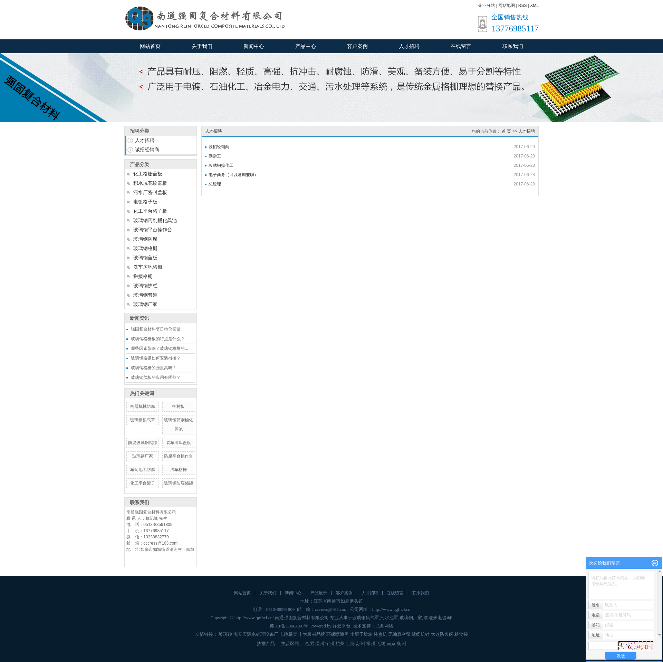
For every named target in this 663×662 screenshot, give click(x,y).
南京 (391, 643)
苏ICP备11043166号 (289, 626)
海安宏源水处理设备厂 (255, 634)
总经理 (215, 184)
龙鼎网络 (384, 626)
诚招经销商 (147, 149)
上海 (350, 643)
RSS (522, 5)
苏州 (360, 643)
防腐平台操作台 (178, 456)
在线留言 (461, 46)
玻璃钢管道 (145, 295)
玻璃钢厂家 (145, 304)
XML (534, 5)
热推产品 (266, 643)
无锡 (380, 643)
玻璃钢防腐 (145, 239)
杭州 (340, 643)
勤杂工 (215, 156)
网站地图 (506, 5)
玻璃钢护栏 (145, 285)
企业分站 (486, 5)
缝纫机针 (421, 634)
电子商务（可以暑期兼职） (233, 174)
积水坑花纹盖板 (150, 183)
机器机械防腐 (142, 406)
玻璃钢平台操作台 (152, 229)
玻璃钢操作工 (221, 165)
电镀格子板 (145, 201)
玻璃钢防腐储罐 (178, 483)
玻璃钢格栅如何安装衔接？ (156, 358)
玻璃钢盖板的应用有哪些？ (156, 377)
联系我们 (512, 46)
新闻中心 (253, 46)
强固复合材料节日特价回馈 (156, 329)
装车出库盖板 (178, 442)
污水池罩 (389, 617)
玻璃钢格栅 (145, 248)
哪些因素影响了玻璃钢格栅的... (159, 348)
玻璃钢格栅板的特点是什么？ (158, 338)
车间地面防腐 (142, 469)
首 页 (506, 131)
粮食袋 (461, 634)
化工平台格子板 (150, 211)
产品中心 (305, 46)
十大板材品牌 (311, 634)
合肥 (309, 643)
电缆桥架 (288, 634)
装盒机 (380, 634)
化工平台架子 (142, 483)
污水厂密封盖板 (150, 192)
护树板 (178, 406)
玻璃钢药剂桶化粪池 (155, 220)
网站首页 (150, 46)
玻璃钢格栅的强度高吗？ (153, 367)
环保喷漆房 (337, 634)
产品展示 (318, 593)
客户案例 (357, 46)
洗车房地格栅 (147, 267)
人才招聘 (409, 46)
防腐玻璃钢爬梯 (142, 442)
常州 (370, 643)
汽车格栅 (178, 469)
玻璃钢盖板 (145, 257)
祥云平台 (341, 626)
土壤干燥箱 (361, 634)
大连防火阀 (442, 634)
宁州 (329, 643)
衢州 (401, 643)
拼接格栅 (143, 276)
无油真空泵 (399, 634)
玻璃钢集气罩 (142, 420)
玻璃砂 (225, 634)
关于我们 (202, 46)
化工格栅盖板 (147, 173)
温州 (319, 643)
